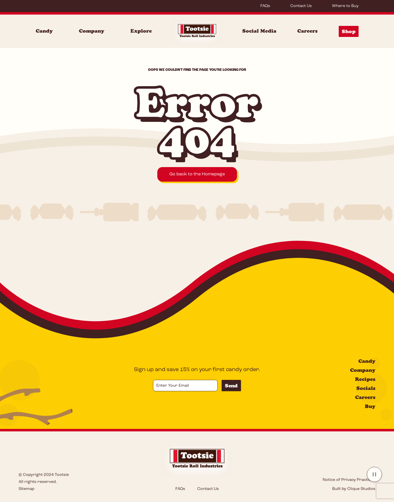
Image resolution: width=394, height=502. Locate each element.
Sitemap (26, 489)
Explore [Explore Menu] (141, 31)
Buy (370, 406)
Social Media (259, 31)
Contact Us (301, 6)
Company (362, 370)
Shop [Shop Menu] (349, 31)
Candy (366, 361)
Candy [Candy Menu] (44, 31)
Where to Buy (345, 6)
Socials (365, 388)
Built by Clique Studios (353, 489)
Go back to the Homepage (197, 174)
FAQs (265, 6)
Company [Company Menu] (91, 31)
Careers (307, 31)
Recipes (365, 379)
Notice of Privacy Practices (349, 480)
